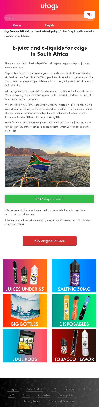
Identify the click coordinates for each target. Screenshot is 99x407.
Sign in (16, 25)
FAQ (11, 395)
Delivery (69, 389)
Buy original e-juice (49, 241)
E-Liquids (13, 389)
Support (86, 395)
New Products (35, 389)
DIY (54, 389)
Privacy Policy (32, 401)
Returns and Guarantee (61, 401)
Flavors (87, 389)
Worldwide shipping (46, 31)
